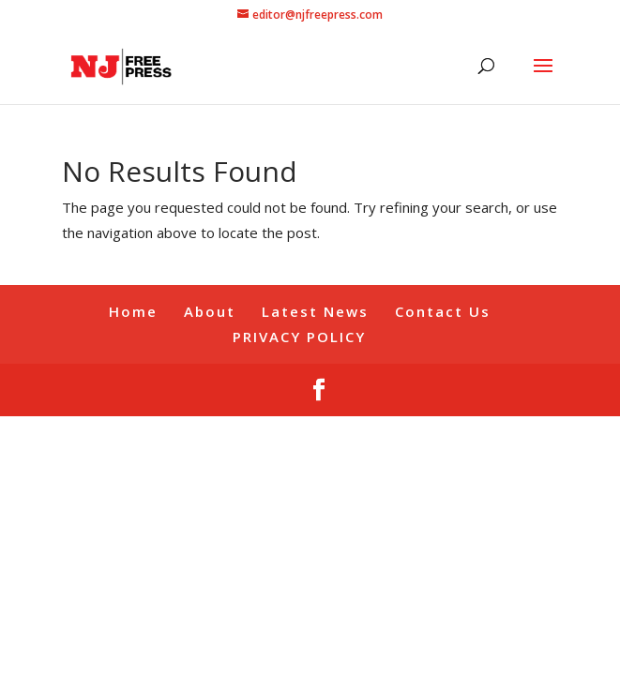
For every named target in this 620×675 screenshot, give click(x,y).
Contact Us (443, 311)
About (209, 311)
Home (133, 311)
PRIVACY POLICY (299, 336)
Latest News (315, 311)
